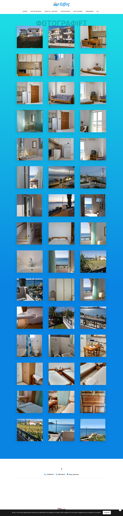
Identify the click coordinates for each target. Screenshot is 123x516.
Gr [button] (98, 11)
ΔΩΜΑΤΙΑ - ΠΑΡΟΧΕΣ (51, 11)
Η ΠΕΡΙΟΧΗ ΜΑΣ (65, 11)
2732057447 (50, 474)
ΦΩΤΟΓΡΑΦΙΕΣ (77, 11)
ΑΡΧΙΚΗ (25, 11)
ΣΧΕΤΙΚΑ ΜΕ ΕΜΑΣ (35, 11)
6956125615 (61, 474)
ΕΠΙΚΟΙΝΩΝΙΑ (89, 11)
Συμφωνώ (107, 512)
